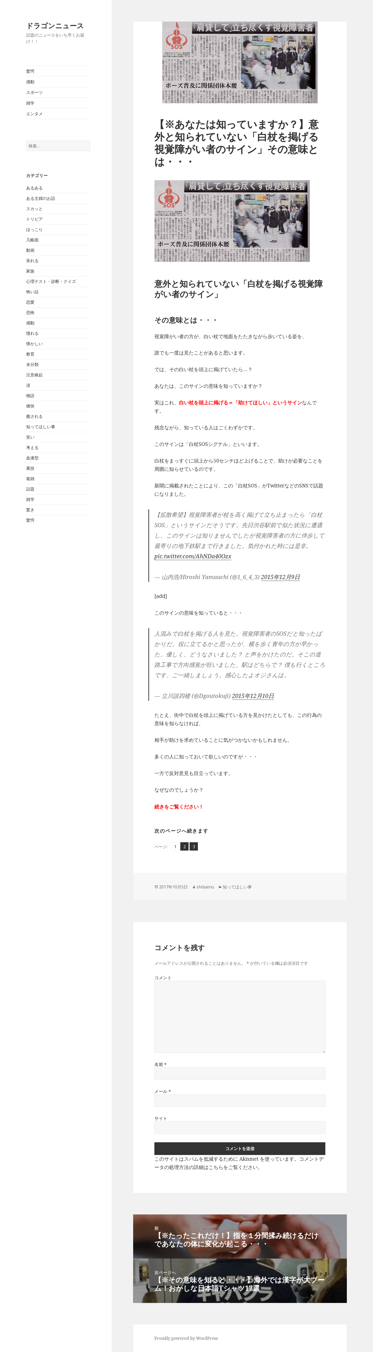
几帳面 (32, 240)
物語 (30, 395)
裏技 (30, 468)
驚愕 (30, 71)
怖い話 (32, 292)
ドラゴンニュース (55, 25)
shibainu (205, 887)
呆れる (32, 260)
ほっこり (34, 229)
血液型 (32, 458)
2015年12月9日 (280, 577)
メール (162, 1091)
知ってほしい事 (40, 427)
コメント (163, 978)
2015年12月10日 (253, 695)
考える (32, 447)
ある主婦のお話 (40, 198)
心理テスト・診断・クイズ (51, 281)
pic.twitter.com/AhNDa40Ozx (192, 556)
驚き (30, 510)
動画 (30, 250)
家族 (30, 271)
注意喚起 (34, 375)
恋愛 (30, 302)
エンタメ (34, 114)
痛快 (30, 406)
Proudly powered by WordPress (186, 1338)
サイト (160, 1118)
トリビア (34, 219)
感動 (30, 82)
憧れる (32, 333)
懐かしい (34, 344)
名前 (160, 1064)
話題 (30, 489)
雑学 (30, 103)
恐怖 (30, 312)
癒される (34, 416)
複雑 (30, 478)
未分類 (32, 364)
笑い (30, 437)
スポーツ (34, 92)
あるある (34, 188)
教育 (30, 354)
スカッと (34, 209)
